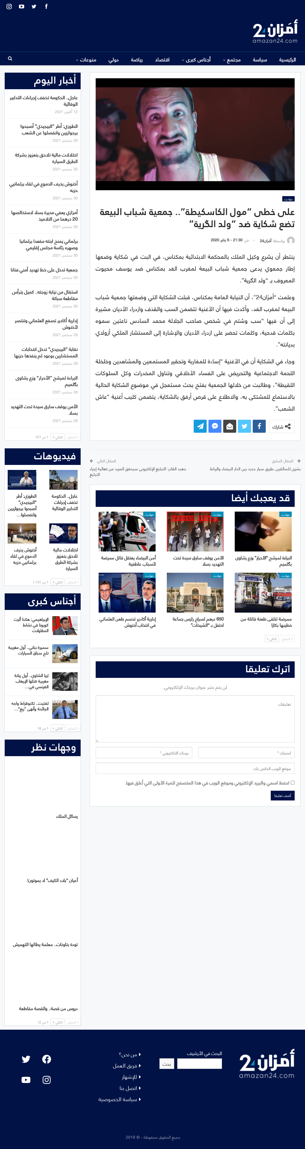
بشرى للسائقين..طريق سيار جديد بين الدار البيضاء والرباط (255, 468)
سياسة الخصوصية (118, 1099)
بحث (167, 1063)
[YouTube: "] (26, 1080)
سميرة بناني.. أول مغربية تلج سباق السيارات (28, 649)
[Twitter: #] (26, 1059)
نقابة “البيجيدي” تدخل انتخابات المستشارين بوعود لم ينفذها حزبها (46, 351)
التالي (271, 639)
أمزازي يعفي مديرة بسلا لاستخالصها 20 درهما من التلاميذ (44, 215)
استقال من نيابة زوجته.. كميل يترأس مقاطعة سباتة (45, 294)
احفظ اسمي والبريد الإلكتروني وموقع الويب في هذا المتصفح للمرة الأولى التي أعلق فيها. (207, 782)
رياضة (137, 59)
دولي (114, 59)
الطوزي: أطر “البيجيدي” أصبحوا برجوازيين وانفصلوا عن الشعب (49, 128)
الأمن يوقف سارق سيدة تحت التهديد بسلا (44, 409)
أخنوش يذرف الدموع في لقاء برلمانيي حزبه (43, 186)
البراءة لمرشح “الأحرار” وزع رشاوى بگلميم (47, 380)
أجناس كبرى (198, 59)
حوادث (288, 198)
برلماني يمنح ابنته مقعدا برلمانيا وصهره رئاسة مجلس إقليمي (48, 243)
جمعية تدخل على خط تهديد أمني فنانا (44, 269)
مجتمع (234, 59)
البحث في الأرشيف (204, 1053)
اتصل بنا (128, 1087)
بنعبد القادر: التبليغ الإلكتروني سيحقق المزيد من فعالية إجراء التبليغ (138, 471)
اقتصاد (162, 59)
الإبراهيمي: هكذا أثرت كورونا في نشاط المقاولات (31, 624)
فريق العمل (125, 1065)
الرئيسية (287, 59)
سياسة (260, 59)
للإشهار (129, 1076)
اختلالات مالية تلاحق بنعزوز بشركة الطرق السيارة (46, 157)
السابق (287, 639)
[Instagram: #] (47, 1080)
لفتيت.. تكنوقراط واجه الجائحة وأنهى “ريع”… (30, 705)
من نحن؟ (128, 1054)
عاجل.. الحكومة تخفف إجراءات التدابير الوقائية (44, 100)
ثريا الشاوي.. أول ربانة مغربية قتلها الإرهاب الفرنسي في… (31, 680)
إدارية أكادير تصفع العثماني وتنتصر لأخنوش (46, 323)
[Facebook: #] (47, 1059)
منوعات (88, 59)
